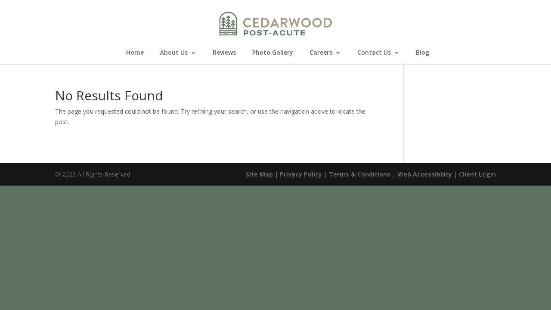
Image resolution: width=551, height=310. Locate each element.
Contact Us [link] (374, 53)
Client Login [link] (477, 174)
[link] (276, 23)
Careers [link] (321, 53)
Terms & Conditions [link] (359, 174)
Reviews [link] (224, 53)
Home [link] (135, 53)
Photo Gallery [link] (272, 53)
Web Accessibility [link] (424, 174)
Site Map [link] (259, 174)
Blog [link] (422, 53)
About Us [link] (174, 53)
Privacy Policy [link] (301, 174)
